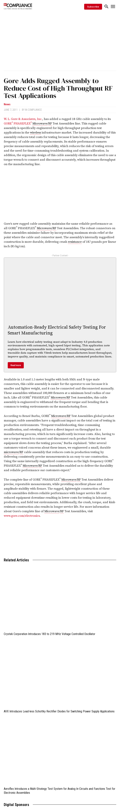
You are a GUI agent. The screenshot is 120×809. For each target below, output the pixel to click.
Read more (16, 365)
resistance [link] (75, 242)
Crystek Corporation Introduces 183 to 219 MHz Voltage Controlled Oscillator (49, 634)
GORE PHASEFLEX (18, 123)
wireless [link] (35, 132)
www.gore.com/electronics (22, 516)
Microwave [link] (39, 123)
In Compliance (33, 109)
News (7, 104)
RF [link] (50, 123)
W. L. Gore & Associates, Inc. (23, 119)
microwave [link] (11, 452)
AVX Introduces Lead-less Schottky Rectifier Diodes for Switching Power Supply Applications (59, 711)
